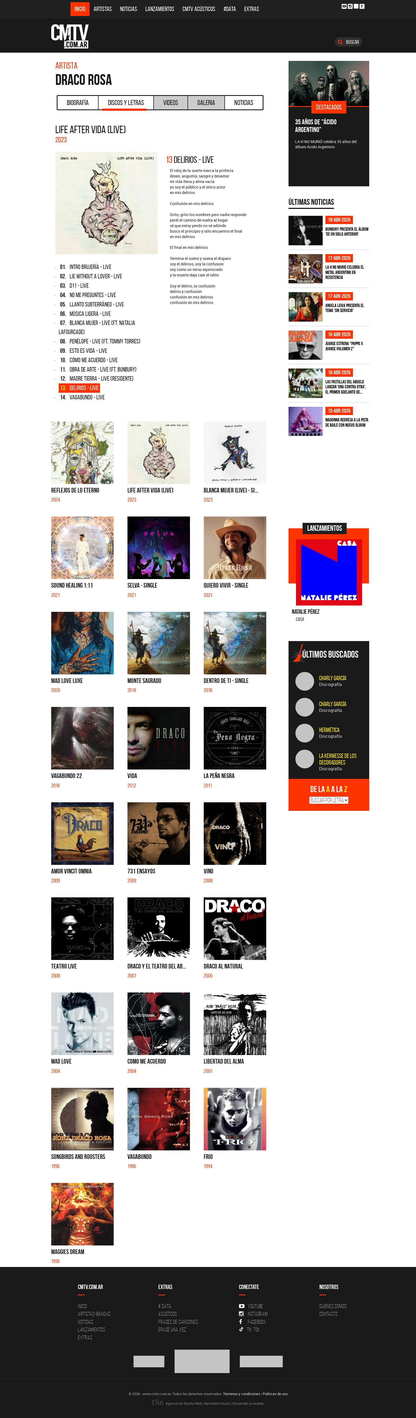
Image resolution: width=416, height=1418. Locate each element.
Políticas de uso (275, 1393)
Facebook (252, 1322)
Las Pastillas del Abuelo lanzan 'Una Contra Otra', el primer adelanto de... (345, 386)
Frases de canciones (178, 1322)
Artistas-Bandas (94, 1314)
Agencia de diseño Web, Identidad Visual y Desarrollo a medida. (208, 1403)
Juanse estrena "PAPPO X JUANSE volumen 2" (344, 346)
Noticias (128, 9)
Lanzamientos (159, 9)
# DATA (165, 1306)
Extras (251, 9)
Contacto (328, 1314)
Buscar (348, 42)
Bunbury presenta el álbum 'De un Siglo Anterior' (346, 232)
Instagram (253, 1314)
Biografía (78, 102)
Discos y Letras (124, 104)
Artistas (103, 9)
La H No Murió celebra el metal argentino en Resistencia (344, 272)
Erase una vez (172, 1329)
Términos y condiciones (241, 1393)
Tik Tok (249, 1329)
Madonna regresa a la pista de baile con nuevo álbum (346, 422)
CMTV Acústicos (199, 9)
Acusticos (167, 1314)
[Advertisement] (330, 478)
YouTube (251, 1306)
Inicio (80, 9)
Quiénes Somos (333, 1306)
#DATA (230, 9)
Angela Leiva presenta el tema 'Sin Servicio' (344, 308)
